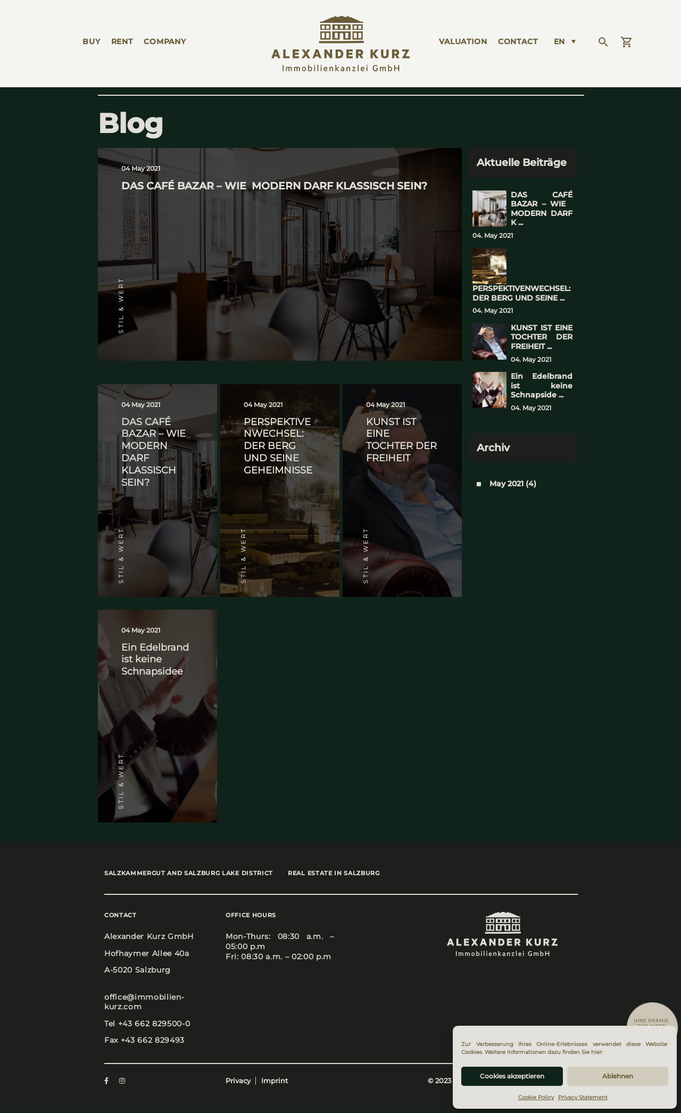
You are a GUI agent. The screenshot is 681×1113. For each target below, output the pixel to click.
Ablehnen (617, 1076)
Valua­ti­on (463, 41)
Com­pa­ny (165, 41)
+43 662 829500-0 (154, 1024)
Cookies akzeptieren (512, 1076)
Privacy (238, 1082)
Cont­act (518, 41)
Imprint (274, 1082)
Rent (122, 41)
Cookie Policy (536, 1097)
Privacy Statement (583, 1097)
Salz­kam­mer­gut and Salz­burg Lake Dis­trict (188, 874)
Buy (91, 41)
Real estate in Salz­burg (340, 874)
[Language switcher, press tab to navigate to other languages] (565, 41)
